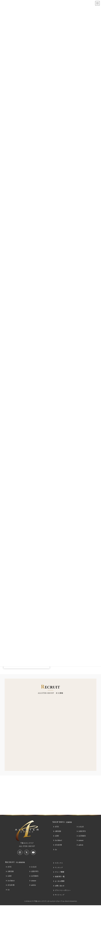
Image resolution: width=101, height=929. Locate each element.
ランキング (58, 867)
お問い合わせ (58, 885)
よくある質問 (58, 881)
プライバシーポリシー (62, 890)
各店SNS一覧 (59, 876)
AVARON (57, 845)
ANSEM (57, 831)
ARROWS (81, 831)
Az (55, 849)
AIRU (56, 836)
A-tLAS (80, 826)
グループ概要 (58, 872)
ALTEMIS (81, 836)
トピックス (58, 863)
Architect (57, 840)
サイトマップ (58, 895)
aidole (80, 845)
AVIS (56, 826)
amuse (80, 840)
